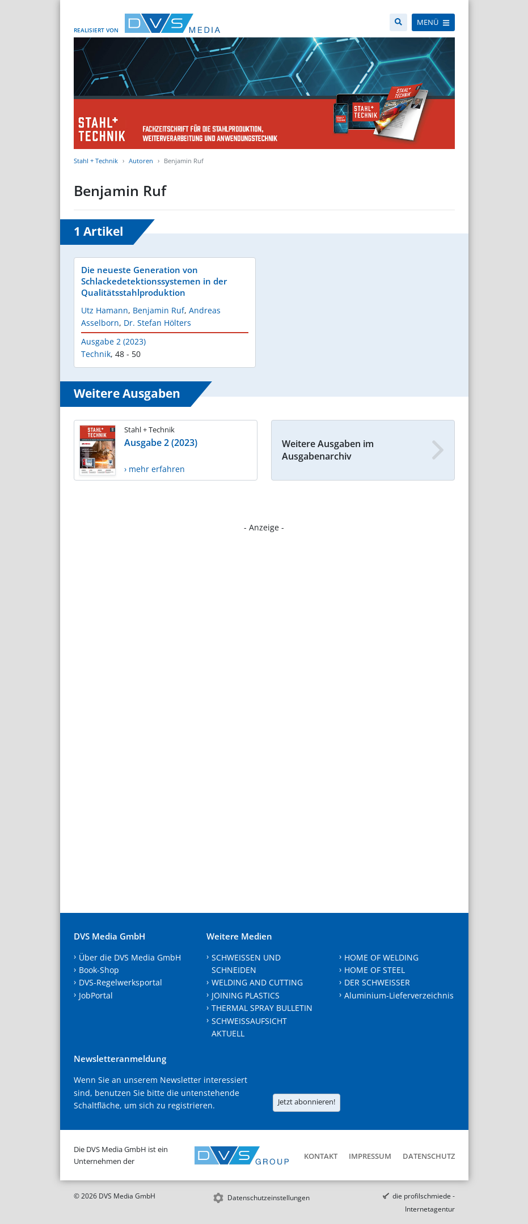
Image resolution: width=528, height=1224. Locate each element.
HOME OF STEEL (374, 969)
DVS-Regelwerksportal (120, 982)
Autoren (141, 160)
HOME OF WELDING (381, 957)
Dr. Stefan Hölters (157, 322)
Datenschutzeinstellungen (268, 1197)
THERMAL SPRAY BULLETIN (262, 1007)
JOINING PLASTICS (246, 995)
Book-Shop (99, 969)
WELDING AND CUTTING (257, 982)
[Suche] (398, 22)
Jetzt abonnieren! (306, 1101)
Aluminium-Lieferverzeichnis (399, 995)
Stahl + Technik (96, 160)
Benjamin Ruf (158, 310)
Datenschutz (429, 1156)
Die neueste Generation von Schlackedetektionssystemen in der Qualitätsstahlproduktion (154, 281)
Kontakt (320, 1156)
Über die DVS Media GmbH (130, 957)
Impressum (370, 1156)
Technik (96, 353)
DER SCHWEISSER (377, 982)
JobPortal (96, 995)
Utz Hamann (104, 310)
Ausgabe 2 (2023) (113, 341)
